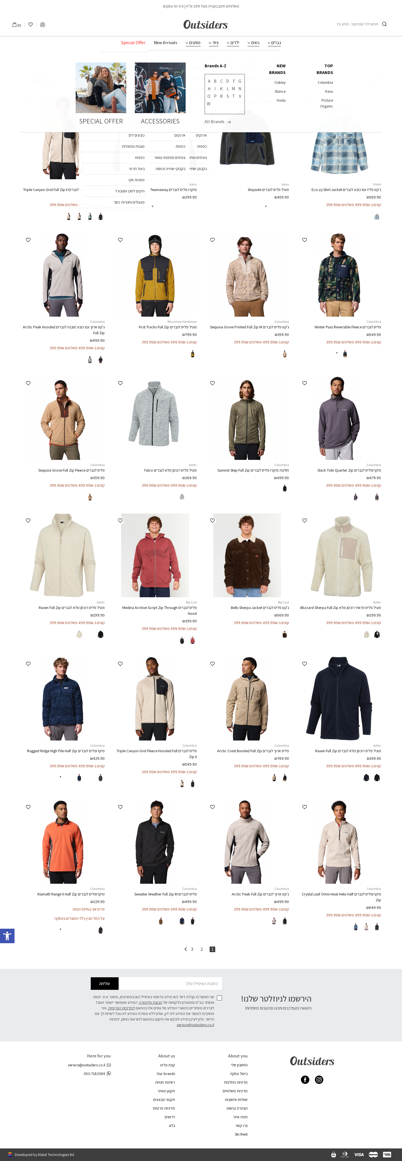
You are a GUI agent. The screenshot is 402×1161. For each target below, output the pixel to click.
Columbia (97, 184)
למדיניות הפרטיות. (121, 1007)
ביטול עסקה (239, 1073)
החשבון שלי (239, 1064)
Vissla (377, 184)
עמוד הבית (237, 63)
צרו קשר (241, 1125)
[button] (304, 102)
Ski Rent (241, 1134)
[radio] (377, 216)
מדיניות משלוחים (235, 1090)
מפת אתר (240, 1116)
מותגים (194, 43)
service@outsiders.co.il (195, 1024)
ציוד (215, 43)
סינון (374, 80)
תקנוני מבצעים (164, 1099)
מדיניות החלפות (236, 1082)
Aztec (193, 465)
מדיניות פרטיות (164, 1108)
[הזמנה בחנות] (37, 80)
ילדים (235, 43)
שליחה (104, 983)
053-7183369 (97, 1074)
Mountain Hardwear (182, 321)
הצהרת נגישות (237, 1108)
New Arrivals (165, 43)
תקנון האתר (166, 1090)
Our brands (166, 1073)
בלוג (172, 1125)
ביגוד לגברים (204, 63)
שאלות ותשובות (236, 1099)
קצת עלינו (167, 1064)
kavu (285, 184)
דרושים (170, 1116)
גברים (276, 43)
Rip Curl (283, 602)
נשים (255, 43)
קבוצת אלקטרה (150, 1002)
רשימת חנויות (165, 1082)
